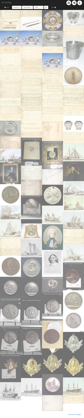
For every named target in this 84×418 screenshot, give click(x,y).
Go (46, 7)
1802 (53, 7)
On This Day (6, 3)
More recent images (76, 414)
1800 (7, 7)
